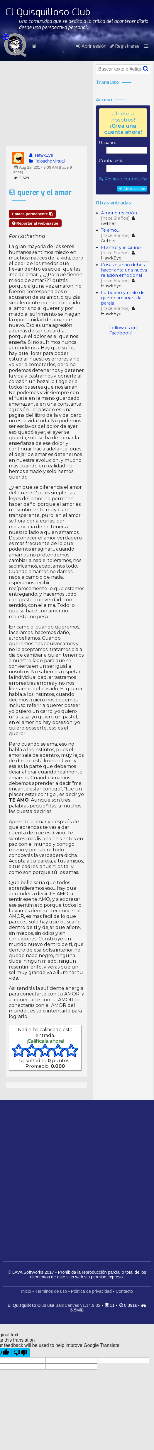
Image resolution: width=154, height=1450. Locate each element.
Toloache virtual (46, 161)
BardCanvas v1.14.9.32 (77, 1305)
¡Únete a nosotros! (123, 122)
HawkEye (40, 155)
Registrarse (125, 46)
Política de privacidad (91, 1291)
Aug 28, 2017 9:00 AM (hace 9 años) (42, 169)
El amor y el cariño (121, 247)
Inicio (26, 1291)
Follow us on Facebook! (123, 330)
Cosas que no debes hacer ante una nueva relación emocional (124, 270)
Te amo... (110, 230)
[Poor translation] (20, 1352)
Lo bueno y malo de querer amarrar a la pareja (123, 298)
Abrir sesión (91, 46)
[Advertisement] (46, 103)
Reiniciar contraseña (123, 179)
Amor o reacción (119, 213)
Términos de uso (51, 1291)
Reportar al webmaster (35, 223)
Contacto (124, 1291)
